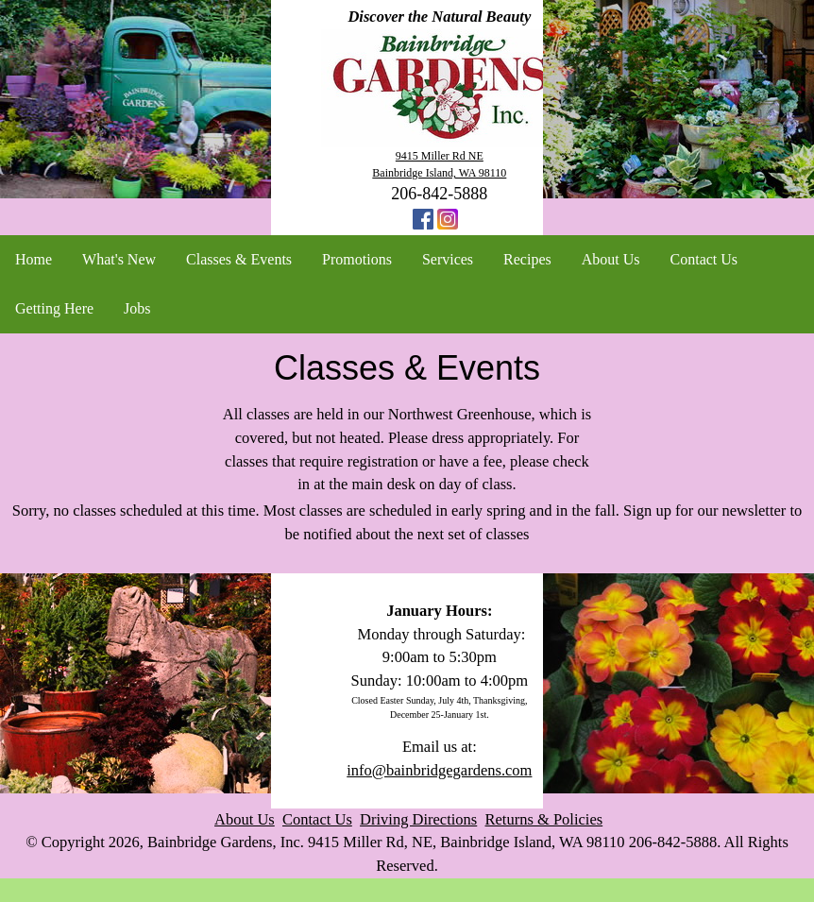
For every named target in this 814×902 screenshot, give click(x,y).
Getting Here (54, 308)
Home (33, 259)
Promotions (357, 259)
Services (447, 259)
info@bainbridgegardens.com (439, 770)
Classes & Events (239, 259)
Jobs (137, 308)
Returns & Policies (544, 819)
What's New (119, 259)
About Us (611, 259)
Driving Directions (418, 819)
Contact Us (704, 259)
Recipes (527, 259)
